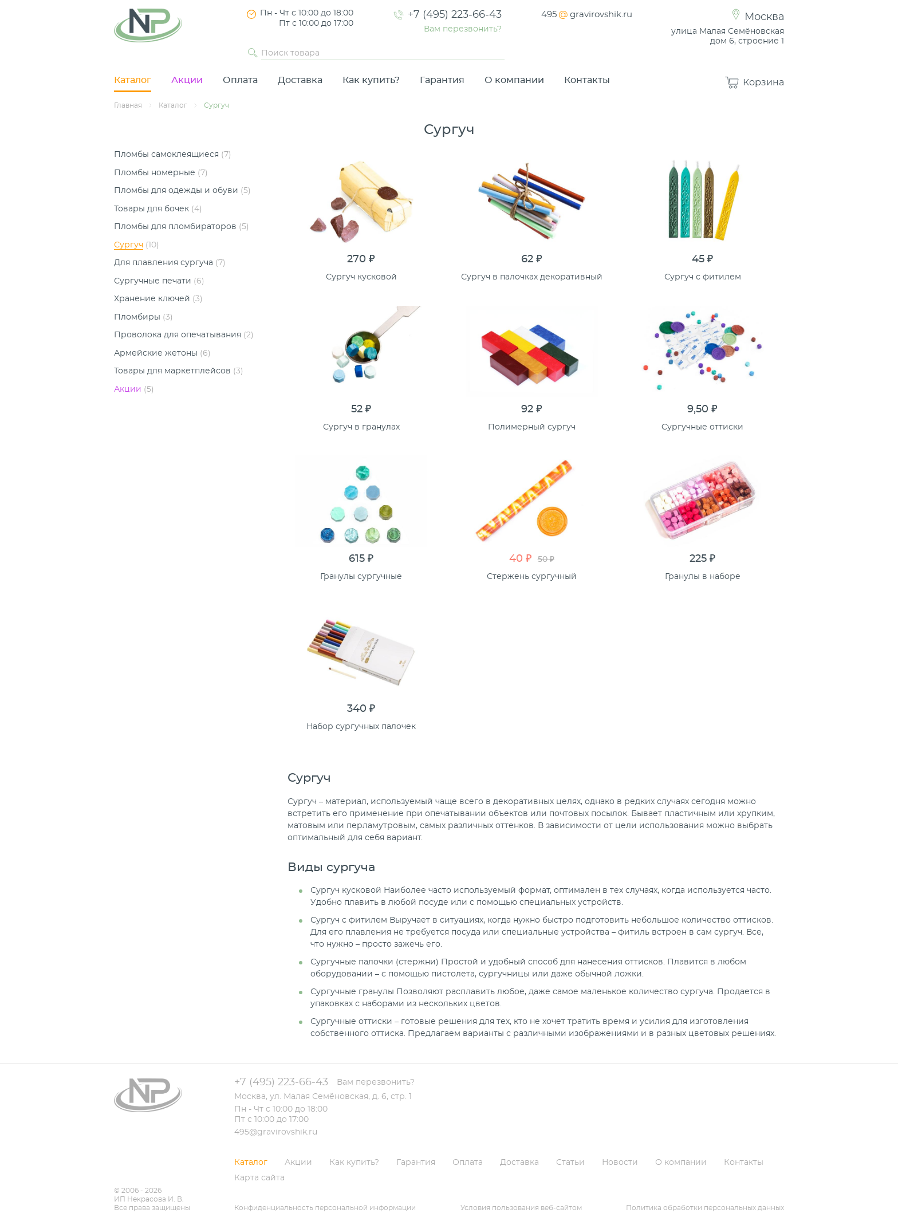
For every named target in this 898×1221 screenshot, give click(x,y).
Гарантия (442, 80)
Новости (620, 1163)
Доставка (300, 80)
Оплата (240, 80)
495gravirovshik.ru (586, 14)
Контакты (587, 80)
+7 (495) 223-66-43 (455, 15)
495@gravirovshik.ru (275, 1132)
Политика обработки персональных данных (705, 1207)
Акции (187, 80)
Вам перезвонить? (463, 29)
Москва (764, 17)
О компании (514, 80)
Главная (128, 105)
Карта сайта (259, 1178)
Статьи (570, 1163)
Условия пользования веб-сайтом (521, 1207)
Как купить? (371, 80)
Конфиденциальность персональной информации (325, 1207)
